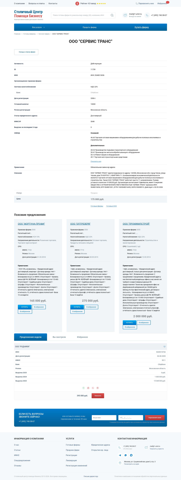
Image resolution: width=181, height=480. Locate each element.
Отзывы (17, 466)
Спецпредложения (22, 460)
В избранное (39, 307)
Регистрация (71, 455)
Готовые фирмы (97, 206)
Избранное (162, 3)
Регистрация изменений (76, 466)
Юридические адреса (100, 445)
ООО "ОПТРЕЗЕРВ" (80, 223)
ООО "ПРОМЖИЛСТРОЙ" (136, 223)
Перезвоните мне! (155, 418)
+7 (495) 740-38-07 (159, 15)
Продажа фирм (72, 450)
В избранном (25, 311)
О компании (19, 3)
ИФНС (16, 455)
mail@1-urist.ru (157, 446)
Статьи (17, 450)
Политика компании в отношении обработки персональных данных (140, 476)
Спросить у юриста (157, 449)
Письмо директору (91, 476)
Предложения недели (30, 337)
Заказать (98, 396)
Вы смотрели (59, 337)
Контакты (53, 3)
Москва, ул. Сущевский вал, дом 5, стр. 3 (139, 462)
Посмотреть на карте (131, 464)
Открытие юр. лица (99, 450)
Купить (24, 307)
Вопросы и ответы (37, 3)
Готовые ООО (111, 206)
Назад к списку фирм (27, 52)
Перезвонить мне (144, 3)
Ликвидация (71, 460)
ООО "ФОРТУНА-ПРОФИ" (31, 223)
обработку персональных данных (153, 422)
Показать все (96, 161)
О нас (16, 445)
